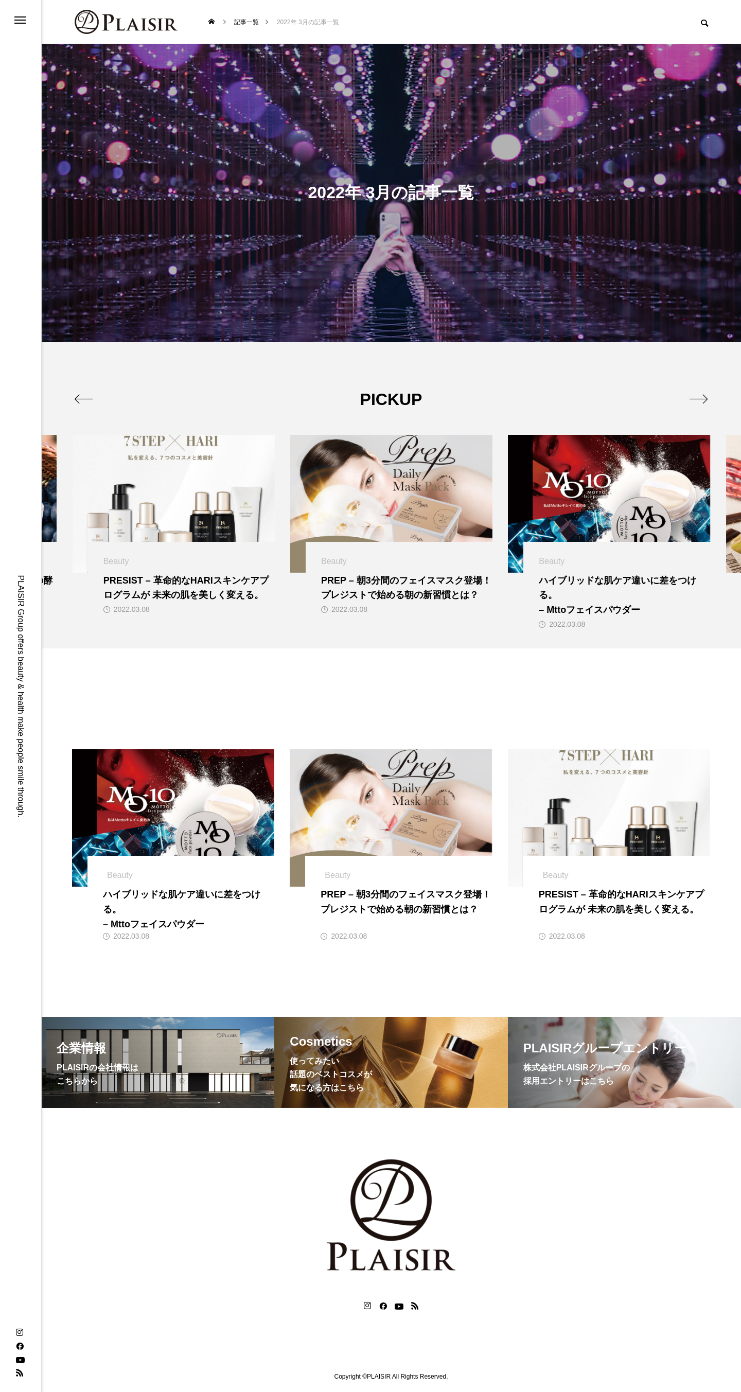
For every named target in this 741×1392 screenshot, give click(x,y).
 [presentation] (84, 398)
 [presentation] (699, 398)
